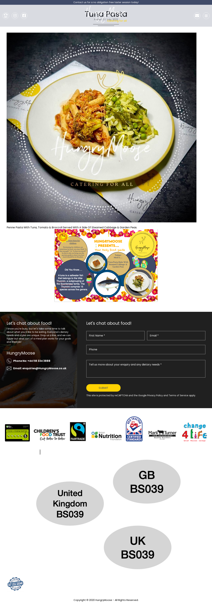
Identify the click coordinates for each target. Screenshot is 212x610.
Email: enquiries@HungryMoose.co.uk (39, 368)
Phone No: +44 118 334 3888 (31, 361)
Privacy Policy (106, 604)
